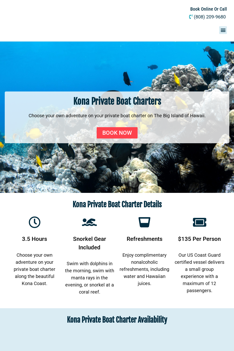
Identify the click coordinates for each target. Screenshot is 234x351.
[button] (223, 30)
